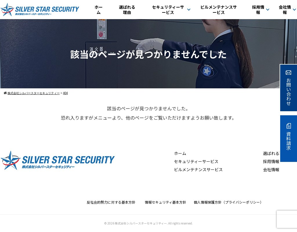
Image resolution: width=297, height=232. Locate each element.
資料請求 (288, 136)
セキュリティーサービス (168, 9)
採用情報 (258, 9)
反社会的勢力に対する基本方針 (113, 202)
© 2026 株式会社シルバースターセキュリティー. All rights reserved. (148, 223)
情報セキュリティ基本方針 (167, 202)
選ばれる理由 (127, 9)
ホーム (99, 9)
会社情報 (285, 9)
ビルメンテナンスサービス (218, 9)
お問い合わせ (288, 87)
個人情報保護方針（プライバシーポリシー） (228, 202)
